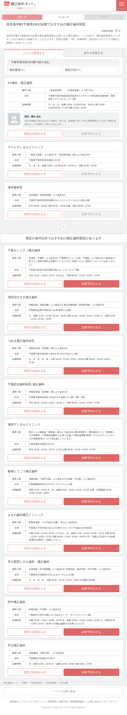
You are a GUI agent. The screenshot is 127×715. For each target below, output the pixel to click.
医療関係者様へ (78, 702)
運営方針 (63, 702)
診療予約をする (91, 284)
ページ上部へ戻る (65, 691)
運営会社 (14, 702)
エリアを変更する (34, 53)
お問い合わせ (94, 702)
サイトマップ (110, 702)
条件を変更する (93, 53)
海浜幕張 (17, 70)
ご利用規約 (51, 702)
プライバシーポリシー (32, 702)
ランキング (63, 17)
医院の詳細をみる (35, 133)
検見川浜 (73, 70)
